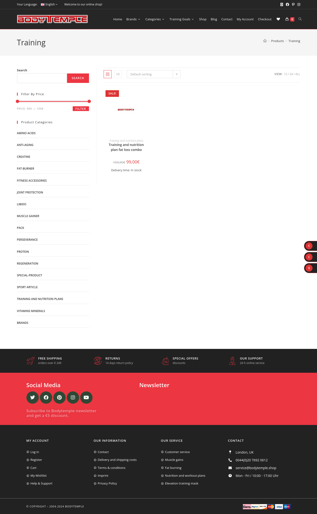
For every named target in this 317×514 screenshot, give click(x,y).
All (297, 74)
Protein (23, 252)
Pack (20, 228)
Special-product (29, 275)
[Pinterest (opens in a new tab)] (293, 4)
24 (291, 74)
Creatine (23, 157)
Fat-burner (25, 169)
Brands (22, 323)
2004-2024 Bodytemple (66, 506)
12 (285, 74)
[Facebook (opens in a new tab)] (287, 4)
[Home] (264, 41)
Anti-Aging (25, 145)
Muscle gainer (28, 216)
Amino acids (26, 133)
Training (294, 41)
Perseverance (27, 240)
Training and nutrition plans (126, 141)
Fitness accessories (32, 181)
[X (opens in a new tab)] (281, 4)
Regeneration (27, 263)
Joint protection (30, 192)
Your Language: (27, 4)
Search (22, 70)
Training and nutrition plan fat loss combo (126, 147)
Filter (81, 109)
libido (21, 204)
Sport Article (27, 287)
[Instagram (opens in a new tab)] (298, 4)
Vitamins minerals (31, 311)
